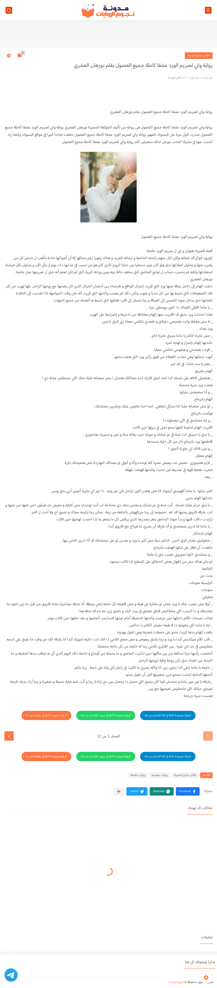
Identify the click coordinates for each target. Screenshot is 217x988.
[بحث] (9, 10)
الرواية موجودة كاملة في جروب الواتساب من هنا (106, 715)
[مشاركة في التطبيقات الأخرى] (118, 791)
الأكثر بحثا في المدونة (199, 55)
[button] (188, 791)
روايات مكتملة (138, 775)
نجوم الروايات (176, 982)
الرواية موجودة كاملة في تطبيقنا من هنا (46, 715)
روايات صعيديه (160, 775)
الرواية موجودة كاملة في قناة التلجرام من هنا (168, 715)
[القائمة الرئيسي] (208, 10)
